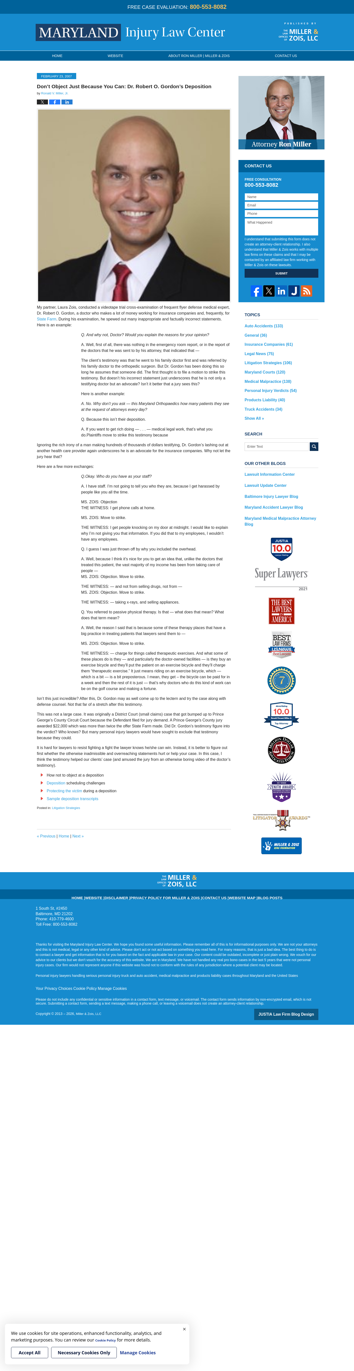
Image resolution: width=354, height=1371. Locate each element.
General (255, 334)
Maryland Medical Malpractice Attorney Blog (281, 508)
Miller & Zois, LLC (89, 1009)
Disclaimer (131, 890)
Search (314, 439)
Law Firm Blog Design (294, 1009)
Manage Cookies (104, 984)
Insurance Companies (266, 343)
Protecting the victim (64, 791)
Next (78, 836)
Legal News (258, 351)
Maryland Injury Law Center (130, 32)
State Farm (46, 319)
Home (57, 56)
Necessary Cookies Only (84, 1353)
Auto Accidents (262, 326)
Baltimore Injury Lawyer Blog (268, 488)
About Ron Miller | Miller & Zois (199, 56)
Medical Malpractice (265, 377)
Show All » (253, 412)
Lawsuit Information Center (267, 467)
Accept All (30, 1353)
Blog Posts (251, 890)
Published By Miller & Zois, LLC (298, 32)
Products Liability (262, 394)
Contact (286, 56)
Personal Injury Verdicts (268, 386)
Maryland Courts (263, 369)
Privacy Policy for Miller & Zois (168, 890)
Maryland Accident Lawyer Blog (270, 498)
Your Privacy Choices (52, 984)
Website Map (228, 890)
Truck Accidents (261, 403)
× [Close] (184, 1329)
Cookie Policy (79, 984)
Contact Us (206, 890)
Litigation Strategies (66, 808)
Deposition (56, 783)
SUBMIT (281, 273)
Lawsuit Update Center (263, 477)
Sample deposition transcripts (72, 799)
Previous (46, 836)
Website (115, 56)
